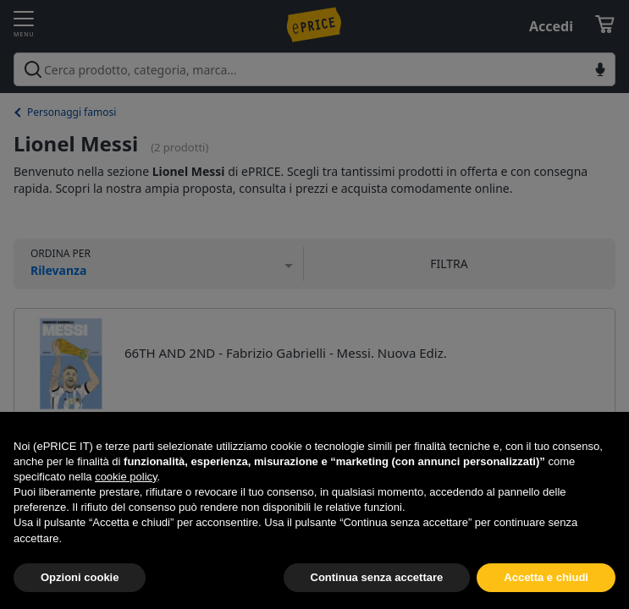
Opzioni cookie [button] (80, 577)
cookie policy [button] (126, 476)
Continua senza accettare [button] (377, 577)
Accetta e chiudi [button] (546, 577)
